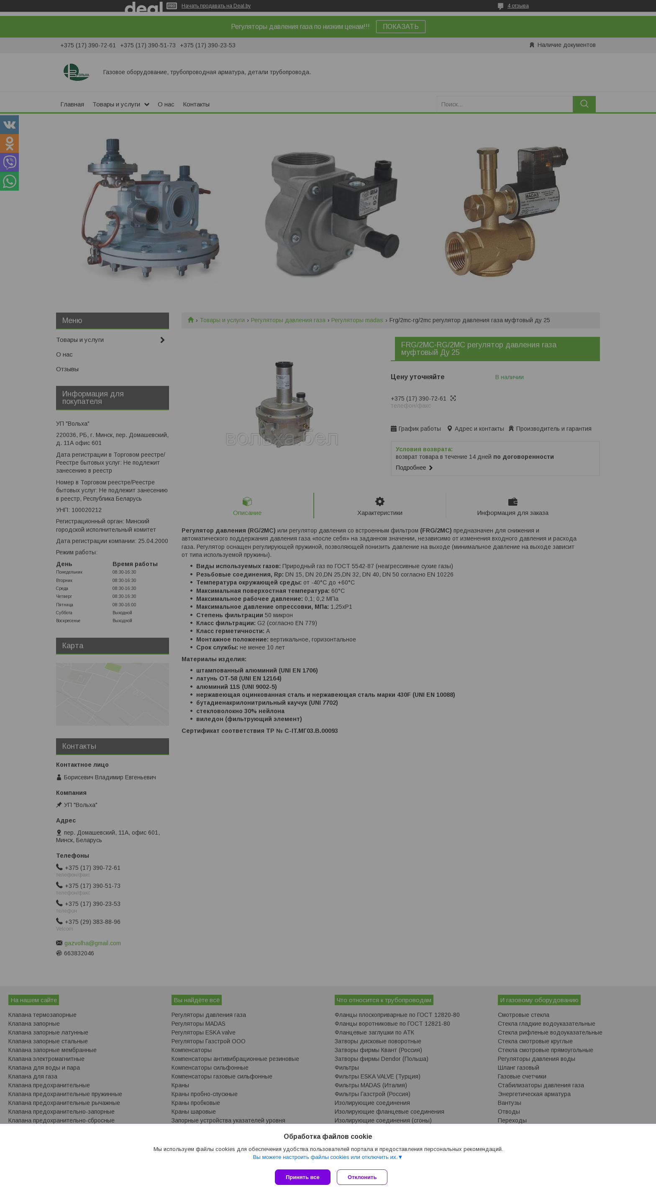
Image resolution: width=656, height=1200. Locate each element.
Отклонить (364, 1177)
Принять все (303, 1177)
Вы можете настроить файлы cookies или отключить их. (325, 1159)
